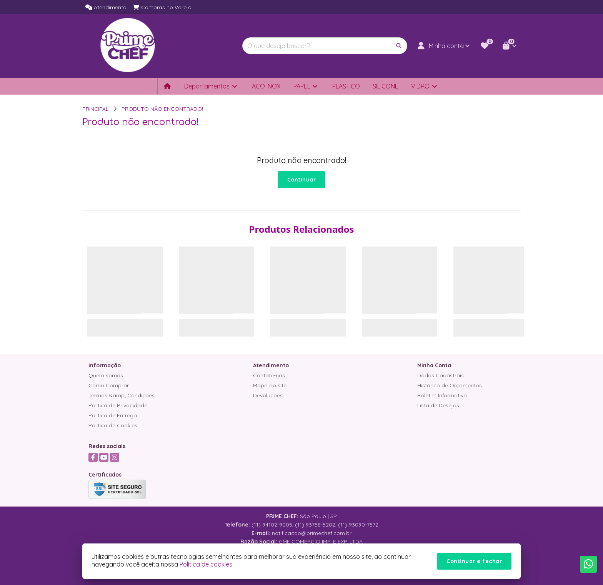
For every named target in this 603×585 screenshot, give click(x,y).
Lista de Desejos (438, 405)
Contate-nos (269, 375)
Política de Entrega (112, 415)
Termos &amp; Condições (121, 395)
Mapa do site (270, 385)
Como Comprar (108, 385)
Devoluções (268, 395)
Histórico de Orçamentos (449, 385)
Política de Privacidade (117, 405)
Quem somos (105, 375)
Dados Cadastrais (440, 375)
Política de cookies (206, 564)
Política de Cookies (112, 425)
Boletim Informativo (442, 395)
